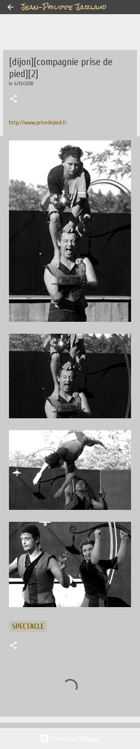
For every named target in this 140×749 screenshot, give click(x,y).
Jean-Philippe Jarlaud (63, 7)
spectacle (28, 626)
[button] (13, 99)
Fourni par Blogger (70, 738)
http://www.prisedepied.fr (38, 122)
